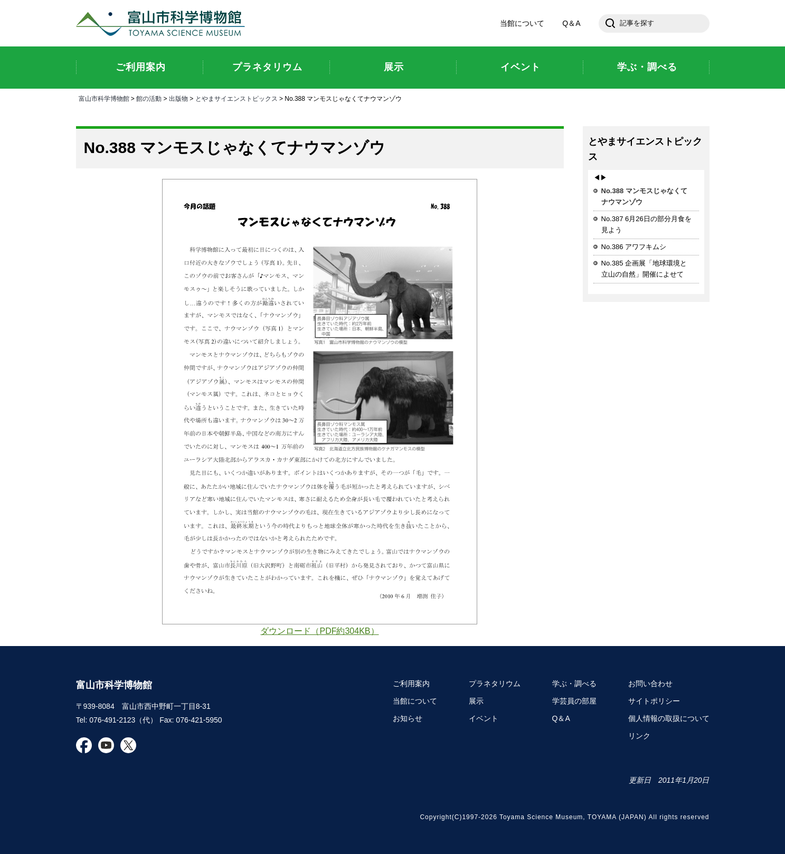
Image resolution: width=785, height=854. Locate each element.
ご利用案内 (411, 683)
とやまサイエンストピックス (236, 98)
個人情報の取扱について (669, 718)
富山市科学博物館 (163, 23)
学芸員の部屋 (574, 701)
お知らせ (407, 718)
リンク (639, 736)
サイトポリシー (654, 701)
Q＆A (571, 23)
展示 (476, 701)
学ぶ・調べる (574, 683)
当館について (522, 23)
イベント (483, 718)
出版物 (178, 98)
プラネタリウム (495, 683)
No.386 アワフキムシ (634, 247)
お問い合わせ (650, 683)
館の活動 (149, 98)
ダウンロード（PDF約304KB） (319, 631)
